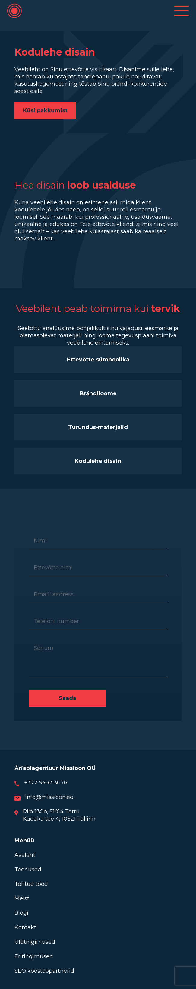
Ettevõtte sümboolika (98, 359)
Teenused (27, 869)
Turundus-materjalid (98, 427)
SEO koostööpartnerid (44, 971)
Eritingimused (33, 956)
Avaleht (24, 855)
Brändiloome (98, 393)
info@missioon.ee (49, 797)
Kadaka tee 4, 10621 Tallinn (59, 819)
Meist (21, 898)
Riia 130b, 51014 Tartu (51, 811)
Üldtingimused (34, 942)
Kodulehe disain (98, 461)
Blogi (21, 913)
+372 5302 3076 (45, 782)
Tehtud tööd (31, 884)
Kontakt (25, 927)
